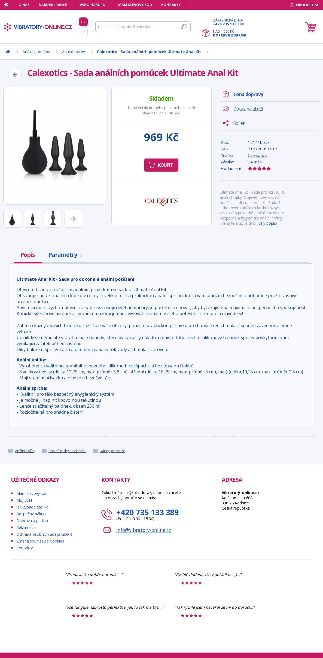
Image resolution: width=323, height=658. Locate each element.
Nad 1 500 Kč (229, 33)
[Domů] (9, 4)
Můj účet (24, 500)
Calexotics (257, 155)
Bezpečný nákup (31, 513)
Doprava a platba (32, 520)
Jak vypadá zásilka (32, 507)
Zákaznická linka (229, 22)
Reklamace (26, 527)
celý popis (267, 223)
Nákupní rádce (53, 4)
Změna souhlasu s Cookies (40, 541)
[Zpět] (15, 74)
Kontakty (171, 4)
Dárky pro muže (112, 450)
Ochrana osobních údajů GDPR (44, 534)
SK (83, 31)
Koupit (165, 165)
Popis (27, 254)
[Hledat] (143, 26)
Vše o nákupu (92, 4)
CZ (83, 21)
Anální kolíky (25, 450)
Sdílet (239, 123)
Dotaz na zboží (248, 108)
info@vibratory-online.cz (143, 530)
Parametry (65, 254)
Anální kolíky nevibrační (67, 450)
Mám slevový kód (135, 4)
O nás (24, 4)
